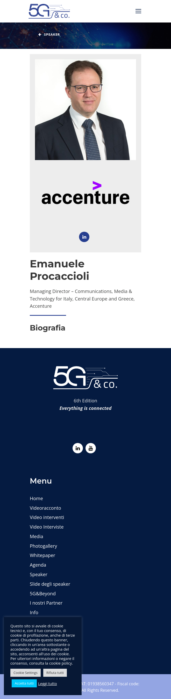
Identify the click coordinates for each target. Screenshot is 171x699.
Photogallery (43, 546)
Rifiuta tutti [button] (55, 672)
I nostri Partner (46, 603)
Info (34, 612)
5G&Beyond (43, 593)
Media (36, 536)
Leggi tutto (47, 683)
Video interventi (47, 517)
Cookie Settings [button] (25, 672)
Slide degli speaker (50, 584)
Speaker (38, 574)
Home (36, 498)
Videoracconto (45, 508)
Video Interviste (46, 527)
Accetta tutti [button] (24, 683)
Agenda (38, 565)
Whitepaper (42, 555)
